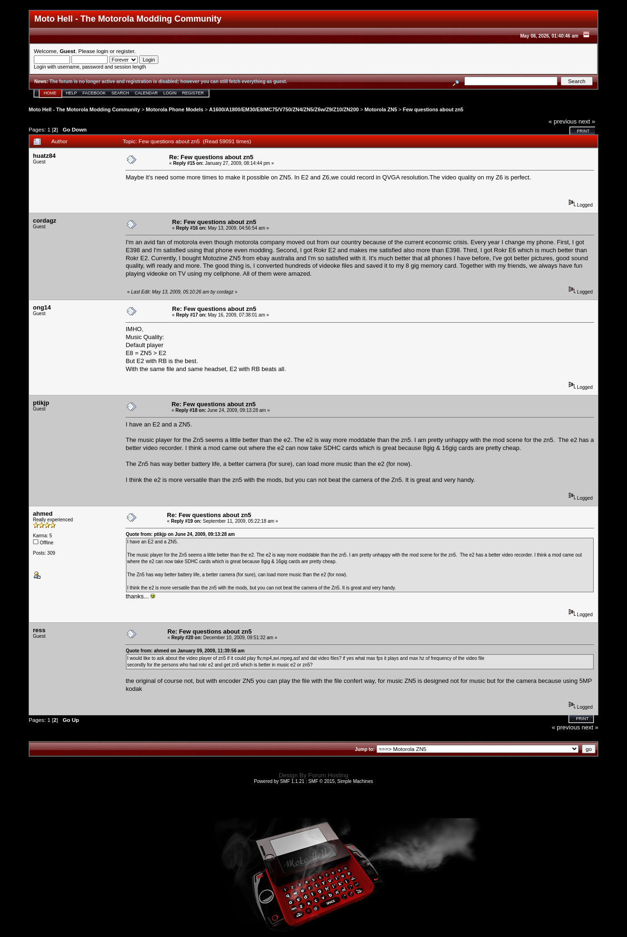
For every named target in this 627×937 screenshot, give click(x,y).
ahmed (43, 513)
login (103, 51)
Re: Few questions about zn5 (211, 157)
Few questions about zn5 (433, 109)
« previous (563, 121)
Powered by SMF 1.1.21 (279, 781)
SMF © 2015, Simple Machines (340, 781)
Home (50, 93)
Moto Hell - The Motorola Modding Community (84, 109)
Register (193, 93)
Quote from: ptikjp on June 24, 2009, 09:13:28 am (180, 534)
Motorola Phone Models (174, 109)
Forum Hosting (328, 775)
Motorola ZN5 (381, 109)
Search (120, 93)
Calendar (146, 93)
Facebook (94, 93)
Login (170, 93)
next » (587, 121)
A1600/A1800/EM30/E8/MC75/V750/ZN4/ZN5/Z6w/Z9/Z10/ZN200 (284, 109)
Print (583, 131)
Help (71, 93)
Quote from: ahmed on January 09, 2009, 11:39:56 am (184, 650)
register (125, 51)
